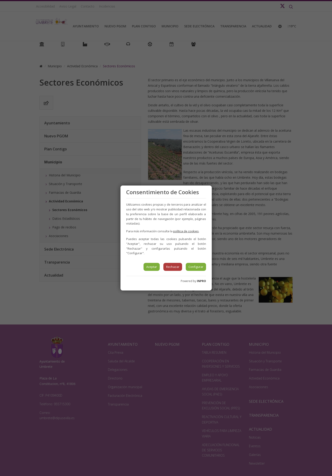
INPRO (201, 281)
